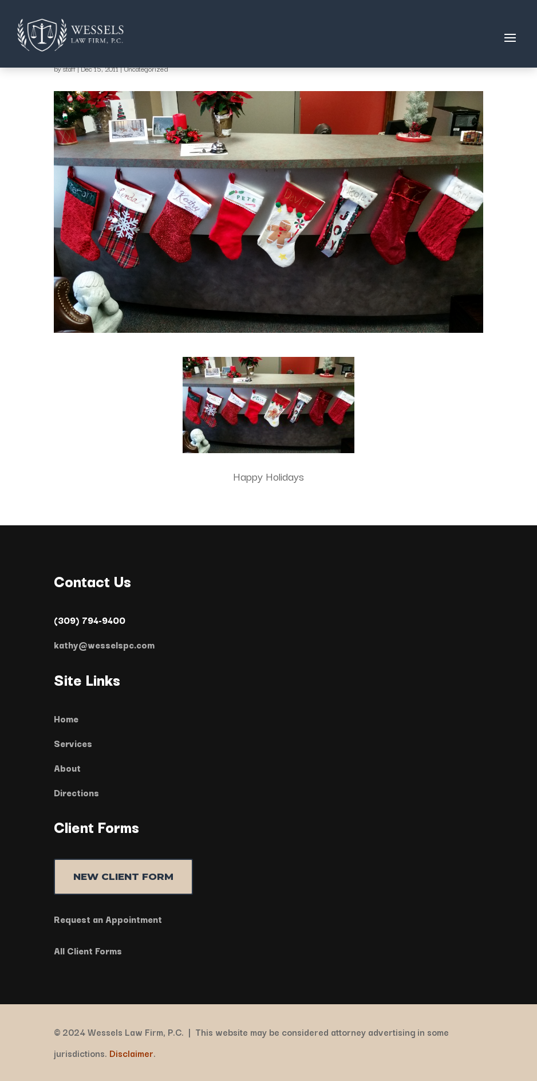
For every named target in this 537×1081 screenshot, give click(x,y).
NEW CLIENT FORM (123, 876)
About (67, 768)
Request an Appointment (108, 919)
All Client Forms (88, 950)
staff (69, 68)
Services (73, 743)
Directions (76, 792)
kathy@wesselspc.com (104, 644)
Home (66, 718)
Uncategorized (146, 68)
